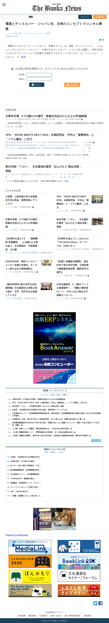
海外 (19, 272)
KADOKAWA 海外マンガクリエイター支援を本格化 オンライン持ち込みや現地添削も (21, 265)
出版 (15, 33)
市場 (33, 119)
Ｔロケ (8, 174)
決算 (70, 275)
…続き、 (23, 57)
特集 (36, 253)
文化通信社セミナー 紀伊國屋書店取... (25, 474)
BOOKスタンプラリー (33, 142)
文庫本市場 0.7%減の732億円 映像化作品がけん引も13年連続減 (46, 116)
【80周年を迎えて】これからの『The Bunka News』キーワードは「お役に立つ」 (72, 242)
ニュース (9, 33)
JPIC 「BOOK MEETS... (19, 492)
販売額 (52, 119)
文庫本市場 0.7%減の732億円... (22, 461)
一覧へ (95, 440)
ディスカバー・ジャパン (35, 33)
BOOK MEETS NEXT (14, 142)
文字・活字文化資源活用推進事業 (51, 148)
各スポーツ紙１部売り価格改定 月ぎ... (25, 466)
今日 (46, 452)
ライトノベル (10, 119)
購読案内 (32, 615)
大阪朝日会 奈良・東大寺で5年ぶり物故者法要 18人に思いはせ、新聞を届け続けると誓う (47, 419)
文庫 (38, 119)
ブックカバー (10, 148)
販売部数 (44, 119)
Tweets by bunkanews (17, 535)
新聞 (75, 230)
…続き (19, 126)
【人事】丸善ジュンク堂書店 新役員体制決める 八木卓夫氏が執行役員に (41, 429)
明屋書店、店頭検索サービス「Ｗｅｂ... (25, 483)
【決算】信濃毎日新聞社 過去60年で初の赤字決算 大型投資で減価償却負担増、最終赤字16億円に (50, 436)
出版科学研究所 (24, 119)
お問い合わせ (56, 615)
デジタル (9, 253)
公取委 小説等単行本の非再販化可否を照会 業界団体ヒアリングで (21, 200)
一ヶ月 (59, 452)
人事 (52, 395)
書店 (67, 148)
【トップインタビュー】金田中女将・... (25, 487)
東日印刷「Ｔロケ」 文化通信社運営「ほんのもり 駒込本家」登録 (72, 223)
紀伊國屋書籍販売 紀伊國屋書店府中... (25, 470)
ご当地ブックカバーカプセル (50, 145)
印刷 (70, 230)
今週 (52, 452)
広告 (19, 33)
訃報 (64, 395)
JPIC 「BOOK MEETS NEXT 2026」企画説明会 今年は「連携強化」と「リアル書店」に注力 (48, 403)
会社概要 (22, 615)
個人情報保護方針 (73, 615)
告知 (78, 249)
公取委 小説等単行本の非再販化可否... (25, 457)
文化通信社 (39, 174)
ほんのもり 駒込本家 (20, 174)
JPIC (45, 142)
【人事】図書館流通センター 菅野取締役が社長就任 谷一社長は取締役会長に (42, 432)
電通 (48, 33)
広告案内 (43, 615)
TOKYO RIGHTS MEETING (26, 145)
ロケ (32, 174)
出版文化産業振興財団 (27, 148)
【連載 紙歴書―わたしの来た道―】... (26, 496)
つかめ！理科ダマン (71, 145)
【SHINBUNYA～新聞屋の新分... (22, 479)
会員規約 (87, 615)
